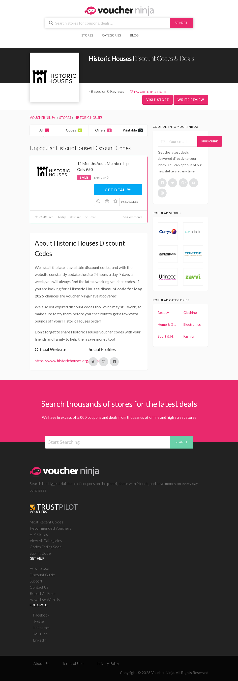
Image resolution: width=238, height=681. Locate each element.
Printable (133, 130)
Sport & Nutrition (167, 336)
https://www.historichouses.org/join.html (69, 360)
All (44, 130)
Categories (111, 35)
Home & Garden (167, 324)
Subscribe (209, 141)
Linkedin (40, 640)
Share (75, 217)
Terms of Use (73, 663)
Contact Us (39, 587)
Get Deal (118, 189)
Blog (134, 35)
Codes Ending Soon (45, 547)
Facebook (41, 615)
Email (90, 217)
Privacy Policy (108, 663)
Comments (132, 217)
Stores (87, 35)
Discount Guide (42, 575)
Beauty (163, 312)
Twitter (39, 621)
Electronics (192, 324)
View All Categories (46, 540)
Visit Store (157, 100)
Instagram (41, 627)
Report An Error (43, 593)
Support (36, 581)
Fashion (189, 336)
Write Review (191, 100)
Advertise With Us (45, 599)
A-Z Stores (39, 534)
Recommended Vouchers (50, 528)
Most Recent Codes (46, 522)
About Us (41, 663)
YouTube (40, 634)
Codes (74, 130)
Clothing (190, 312)
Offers (103, 130)
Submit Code (40, 553)
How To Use (39, 568)
